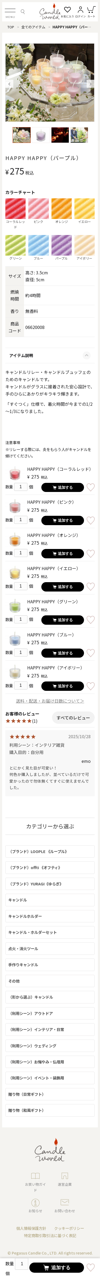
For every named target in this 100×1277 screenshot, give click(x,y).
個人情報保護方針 (31, 1228)
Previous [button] (9, 84)
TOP (10, 26)
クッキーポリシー (69, 1228)
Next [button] (91, 84)
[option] (50, 82)
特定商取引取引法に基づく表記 (50, 1235)
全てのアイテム (33, 26)
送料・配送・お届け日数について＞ (50, 701)
